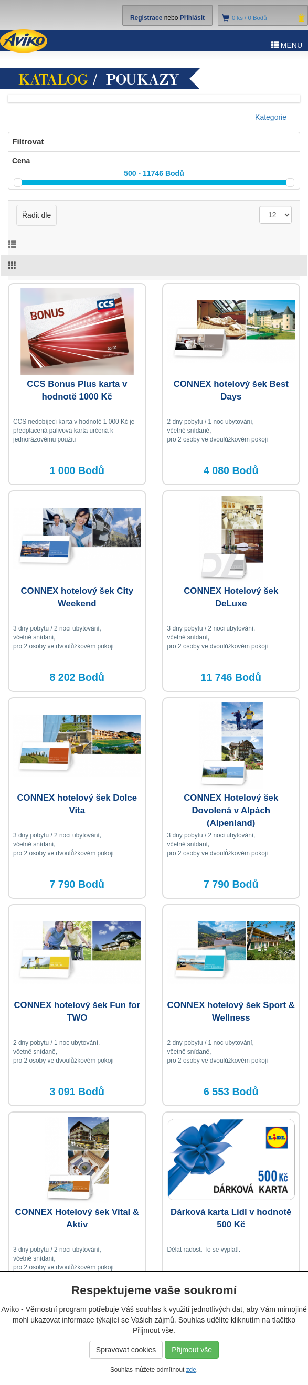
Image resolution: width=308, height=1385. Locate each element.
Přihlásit (192, 18)
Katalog (53, 80)
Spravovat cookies (126, 1350)
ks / (249, 18)
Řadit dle (36, 215)
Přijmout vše (192, 1350)
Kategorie (270, 117)
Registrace (146, 18)
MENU (286, 45)
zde (191, 1369)
